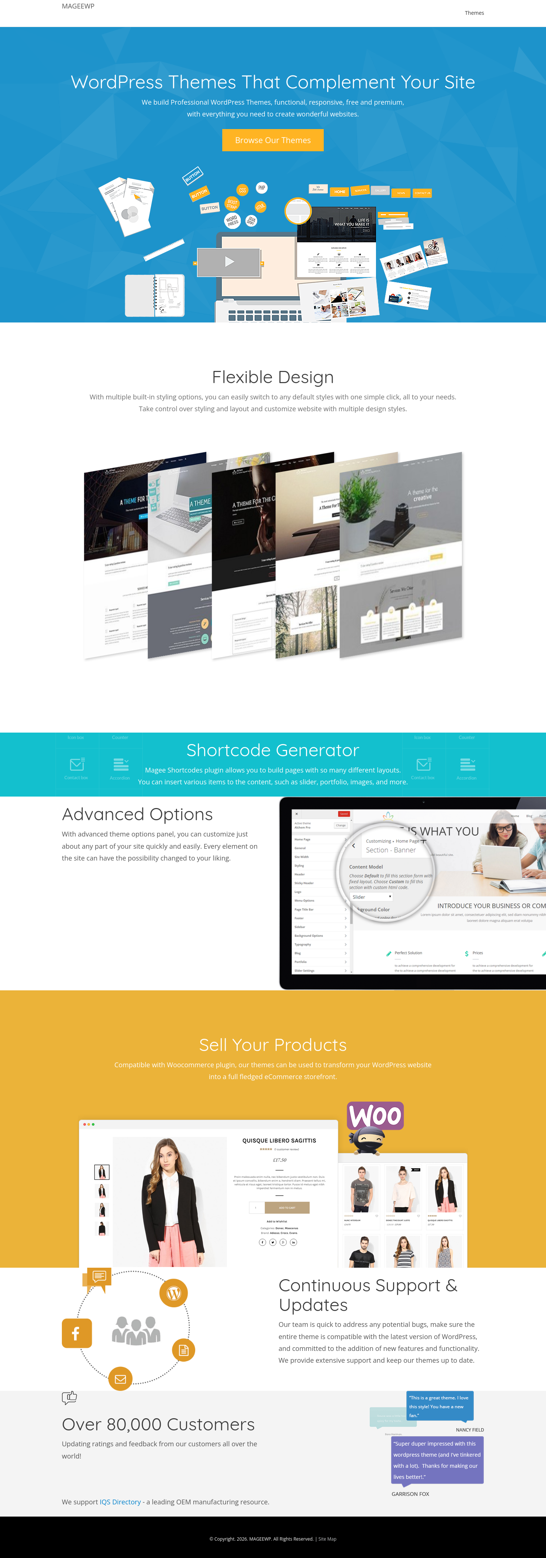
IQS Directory (120, 1501)
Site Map (328, 1539)
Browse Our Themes (273, 140)
